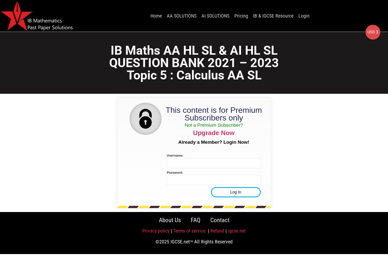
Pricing (241, 16)
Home (156, 16)
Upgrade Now (214, 133)
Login (304, 16)
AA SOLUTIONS (181, 16)
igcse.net (237, 231)
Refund (217, 231)
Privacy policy (156, 231)
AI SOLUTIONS (215, 16)
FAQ (195, 220)
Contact (219, 220)
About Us (170, 220)
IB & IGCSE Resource (273, 16)
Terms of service (190, 231)
